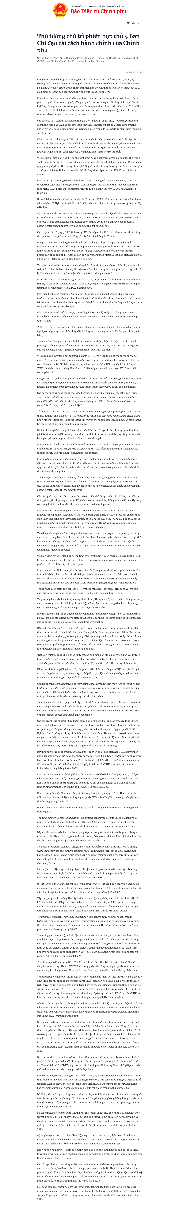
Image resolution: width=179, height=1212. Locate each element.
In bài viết (133, 23)
